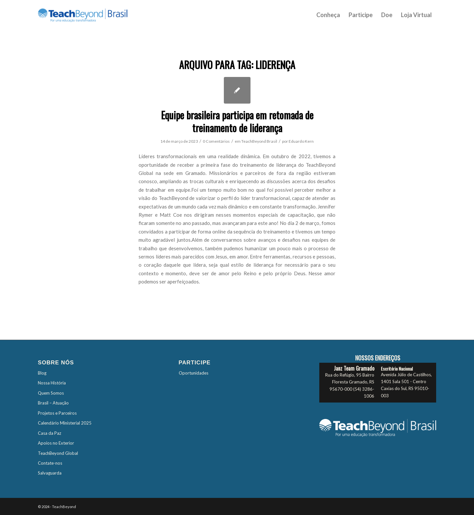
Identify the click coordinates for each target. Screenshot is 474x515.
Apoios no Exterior (56, 443)
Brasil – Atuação (53, 402)
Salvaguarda (50, 473)
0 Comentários (216, 141)
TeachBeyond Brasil (259, 141)
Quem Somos (51, 393)
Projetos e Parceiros (57, 413)
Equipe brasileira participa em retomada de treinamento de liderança (237, 121)
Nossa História (52, 382)
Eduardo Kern (301, 141)
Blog (42, 373)
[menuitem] (328, 15)
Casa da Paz (49, 433)
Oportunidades (193, 373)
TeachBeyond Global (58, 453)
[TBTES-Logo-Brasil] (91, 15)
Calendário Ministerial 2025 (65, 423)
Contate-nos (50, 463)
